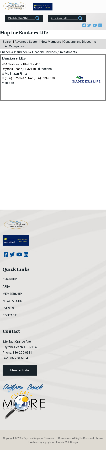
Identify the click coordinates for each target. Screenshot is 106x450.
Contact (10, 315)
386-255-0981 (22, 352)
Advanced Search (27, 41)
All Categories (14, 46)
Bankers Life (14, 59)
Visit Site (8, 83)
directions (45, 69)
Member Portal (19, 370)
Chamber (10, 279)
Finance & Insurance (14, 52)
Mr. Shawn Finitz (16, 73)
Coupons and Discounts (79, 41)
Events (8, 308)
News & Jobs (12, 301)
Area (6, 286)
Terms (99, 438)
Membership (12, 293)
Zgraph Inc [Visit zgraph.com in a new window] (49, 442)
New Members (51, 41)
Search (7, 41)
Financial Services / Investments (54, 52)
